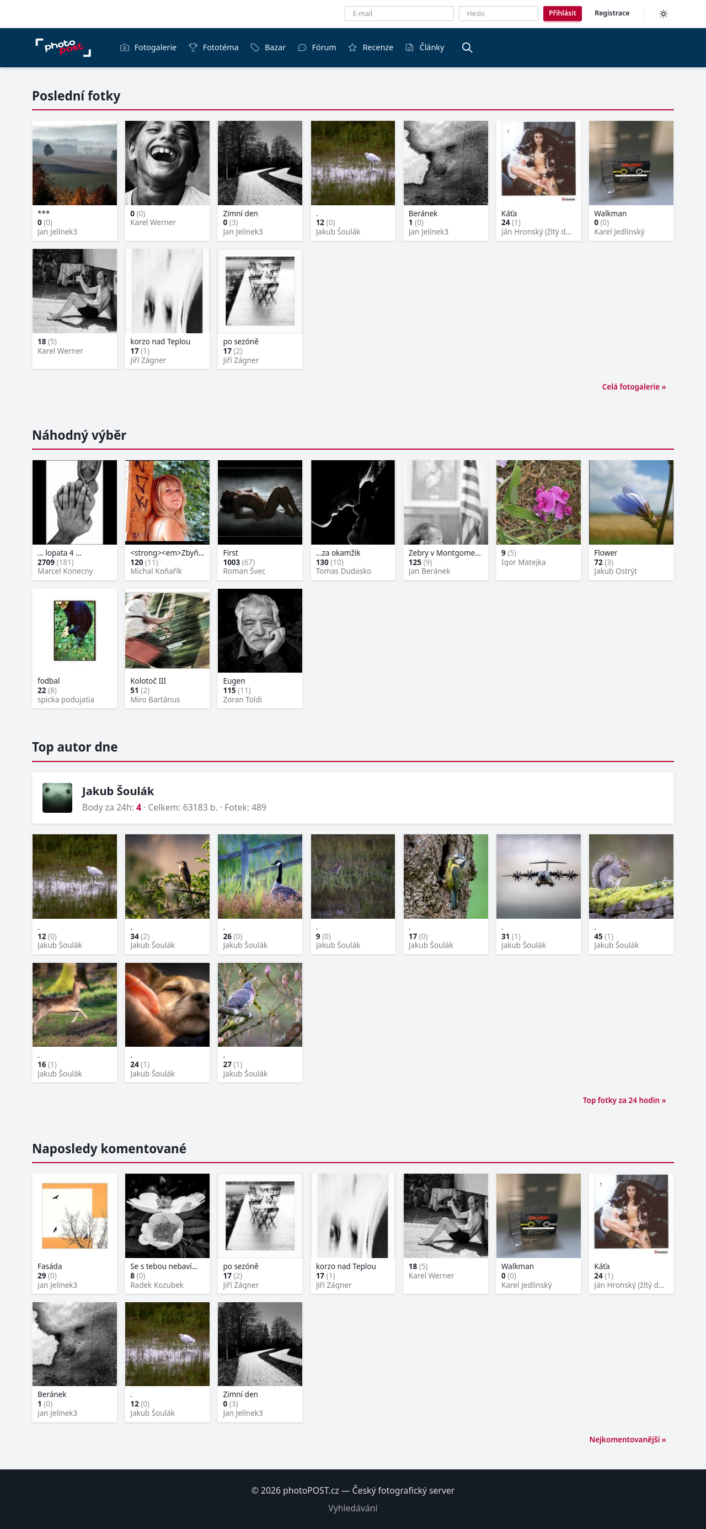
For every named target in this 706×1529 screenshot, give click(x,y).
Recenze (370, 47)
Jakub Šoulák (118, 790)
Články (425, 47)
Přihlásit (562, 13)
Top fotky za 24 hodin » (624, 1100)
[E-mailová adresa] (399, 13)
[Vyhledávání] (467, 47)
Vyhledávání (352, 1508)
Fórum (316, 47)
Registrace (612, 13)
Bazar (268, 47)
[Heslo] (498, 13)
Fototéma (213, 47)
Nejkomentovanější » (627, 1440)
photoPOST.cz (311, 1490)
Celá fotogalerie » (634, 387)
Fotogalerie (148, 47)
